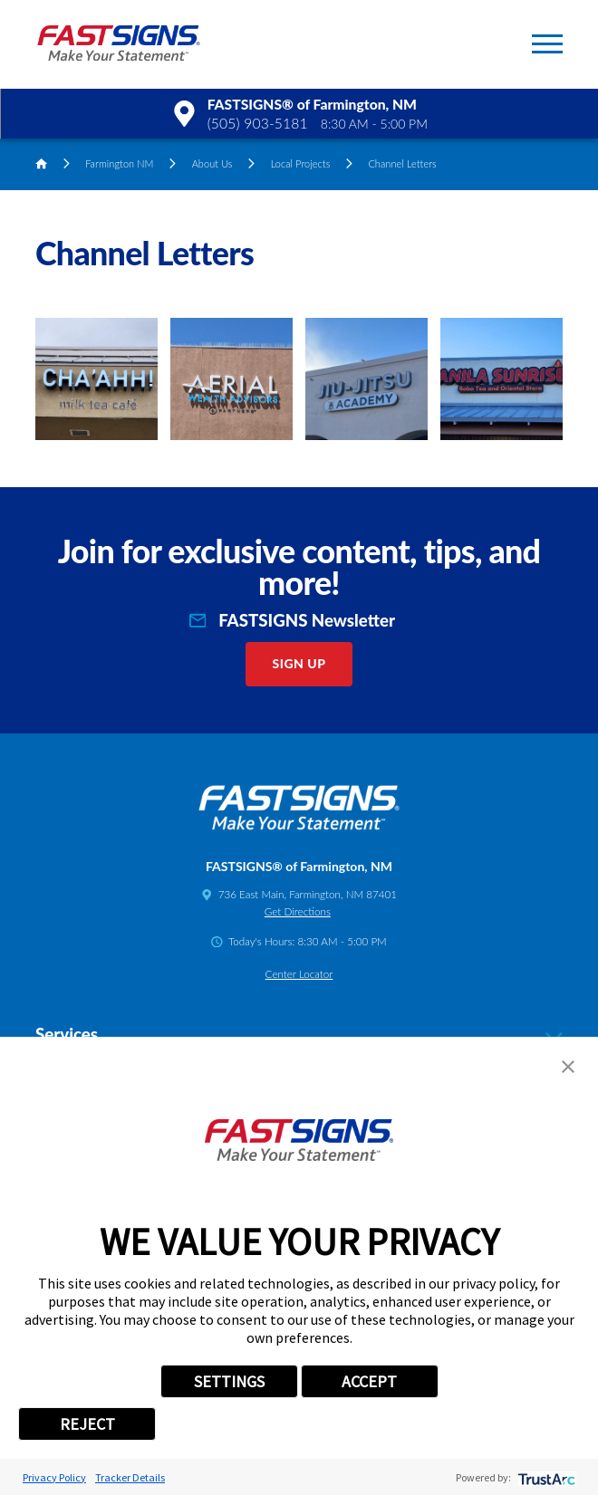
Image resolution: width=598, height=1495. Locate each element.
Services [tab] (299, 1035)
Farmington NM (119, 163)
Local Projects (301, 163)
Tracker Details (130, 1477)
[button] (547, 44)
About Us (212, 163)
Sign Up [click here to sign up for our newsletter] (299, 663)
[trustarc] (545, 1477)
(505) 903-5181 (257, 123)
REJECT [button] (87, 1424)
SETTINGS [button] (229, 1381)
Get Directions (298, 911)
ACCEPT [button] (369, 1381)
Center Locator (299, 973)
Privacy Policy (54, 1477)
